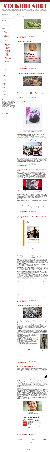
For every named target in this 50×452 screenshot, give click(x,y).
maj (4, 68)
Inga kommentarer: (25, 36)
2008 (4, 91)
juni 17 (6, 40)
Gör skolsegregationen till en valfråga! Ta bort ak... (8, 58)
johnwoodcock (27, 449)
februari (5, 72)
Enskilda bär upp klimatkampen (24, 101)
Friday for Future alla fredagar (24, 41)
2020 (4, 75)
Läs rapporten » (32, 248)
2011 (4, 87)
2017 (4, 79)
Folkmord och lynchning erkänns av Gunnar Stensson (29, 305)
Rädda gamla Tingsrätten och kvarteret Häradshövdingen (30, 73)
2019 (4, 76)
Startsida (33, 439)
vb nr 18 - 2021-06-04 (23, 37)
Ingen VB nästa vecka (22, 16)
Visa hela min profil (5, 113)
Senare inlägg (20, 439)
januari (5, 73)
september (5, 36)
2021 (4, 31)
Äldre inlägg (45, 439)
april (4, 69)
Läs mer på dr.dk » (32, 192)
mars (5, 70)
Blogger (33, 449)
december (5, 32)
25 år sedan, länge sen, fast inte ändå (26, 366)
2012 (4, 86)
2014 (4, 83)
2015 (4, 82)
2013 (4, 84)
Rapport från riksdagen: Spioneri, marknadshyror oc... (7, 54)
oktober (5, 35)
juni (4, 39)
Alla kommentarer (6, 24)
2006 (4, 94)
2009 (4, 90)
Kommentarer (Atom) (35, 442)
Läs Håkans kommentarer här (21, 198)
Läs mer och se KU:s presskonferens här (23, 203)
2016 (4, 80)
